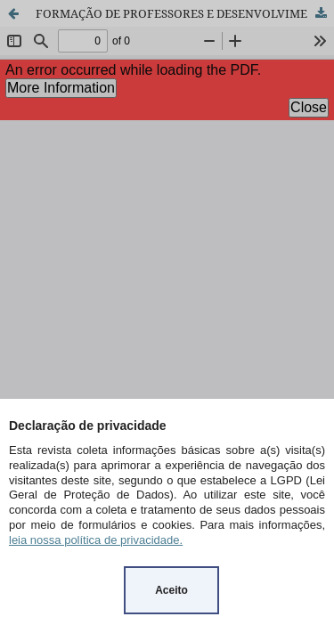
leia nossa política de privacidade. (96, 540)
